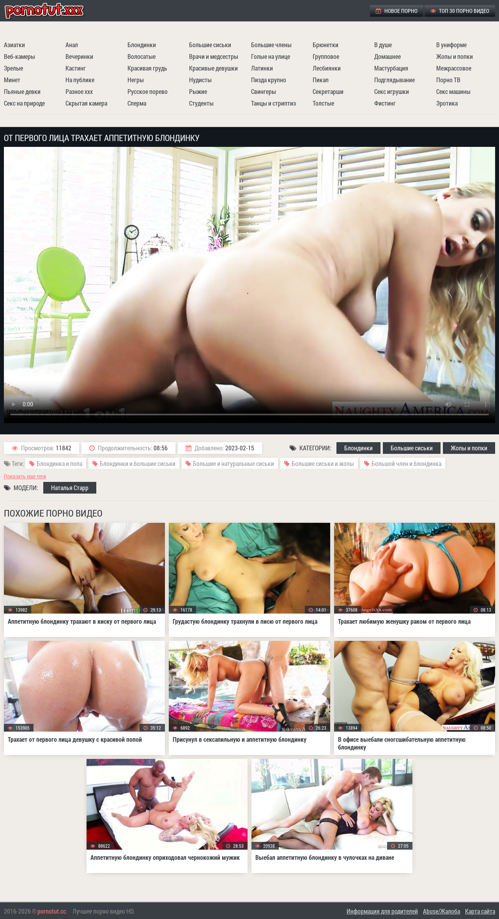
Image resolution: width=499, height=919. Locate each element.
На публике (79, 80)
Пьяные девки (22, 91)
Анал (71, 45)
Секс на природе (24, 103)
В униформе (451, 45)
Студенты (201, 103)
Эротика (447, 103)
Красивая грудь (147, 68)
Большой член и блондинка (406, 463)
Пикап (321, 80)
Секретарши (328, 91)
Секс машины (453, 91)
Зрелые (13, 68)
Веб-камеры (19, 56)
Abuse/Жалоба (441, 911)
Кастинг (75, 68)
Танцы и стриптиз (273, 103)
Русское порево (147, 91)
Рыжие (198, 91)
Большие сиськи (210, 45)
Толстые (323, 103)
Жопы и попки (454, 56)
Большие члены (271, 45)
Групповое (326, 56)
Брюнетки (325, 45)
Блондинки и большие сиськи (137, 463)
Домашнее (387, 56)
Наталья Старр (69, 487)
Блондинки (141, 45)
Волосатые (141, 56)
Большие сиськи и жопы (323, 463)
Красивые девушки (213, 68)
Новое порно (397, 10)
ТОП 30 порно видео (459, 10)
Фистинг (385, 103)
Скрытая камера (86, 103)
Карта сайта (480, 911)
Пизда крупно (268, 80)
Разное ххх (79, 91)
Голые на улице (270, 56)
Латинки (262, 68)
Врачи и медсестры (213, 56)
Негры (135, 80)
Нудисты (200, 80)
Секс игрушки (391, 91)
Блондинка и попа (59, 463)
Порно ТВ (448, 80)
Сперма (136, 103)
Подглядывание (394, 80)
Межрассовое (453, 68)
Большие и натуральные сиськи (233, 463)
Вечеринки (79, 56)
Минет (12, 80)
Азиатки (14, 45)
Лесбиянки (327, 68)
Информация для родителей (382, 911)
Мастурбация (391, 68)
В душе (383, 45)
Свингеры (263, 91)
